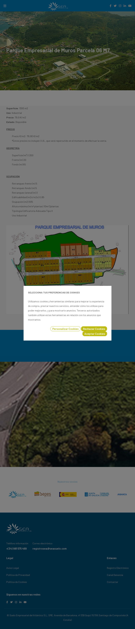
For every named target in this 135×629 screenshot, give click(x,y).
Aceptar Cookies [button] (94, 333)
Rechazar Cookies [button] (94, 328)
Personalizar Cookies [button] (65, 328)
